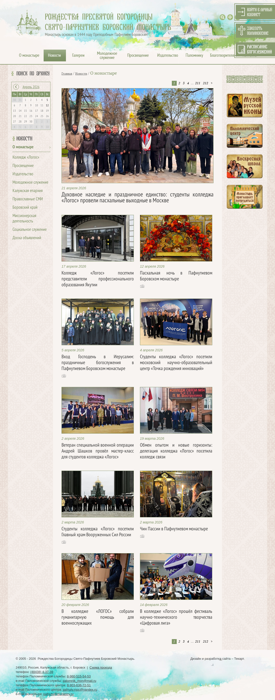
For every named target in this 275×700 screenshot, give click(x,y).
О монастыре (23, 147)
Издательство (22, 174)
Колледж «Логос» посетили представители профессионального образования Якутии (98, 279)
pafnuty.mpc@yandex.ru (80, 689)
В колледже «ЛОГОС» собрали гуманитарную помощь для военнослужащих (98, 617)
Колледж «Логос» (25, 157)
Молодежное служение (30, 182)
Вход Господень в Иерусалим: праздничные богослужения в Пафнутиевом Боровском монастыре (98, 363)
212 (205, 83)
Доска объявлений (26, 238)
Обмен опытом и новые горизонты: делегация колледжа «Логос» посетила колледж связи (176, 451)
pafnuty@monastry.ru (58, 694)
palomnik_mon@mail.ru (79, 681)
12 (47, 105)
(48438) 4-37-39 (41, 672)
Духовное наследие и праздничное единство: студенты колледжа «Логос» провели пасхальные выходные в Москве (137, 198)
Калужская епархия (27, 191)
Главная (67, 73)
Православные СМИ (27, 199)
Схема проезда (100, 667)
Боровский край (25, 208)
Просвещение (23, 166)
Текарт (239, 658)
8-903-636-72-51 (79, 685)
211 (197, 83)
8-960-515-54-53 (79, 676)
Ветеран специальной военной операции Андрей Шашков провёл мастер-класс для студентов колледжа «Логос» (98, 451)
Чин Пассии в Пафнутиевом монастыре (174, 529)
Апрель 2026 (31, 87)
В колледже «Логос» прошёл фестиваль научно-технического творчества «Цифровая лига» (176, 617)
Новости (24, 139)
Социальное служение (29, 230)
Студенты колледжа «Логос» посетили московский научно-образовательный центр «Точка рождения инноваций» (176, 363)
